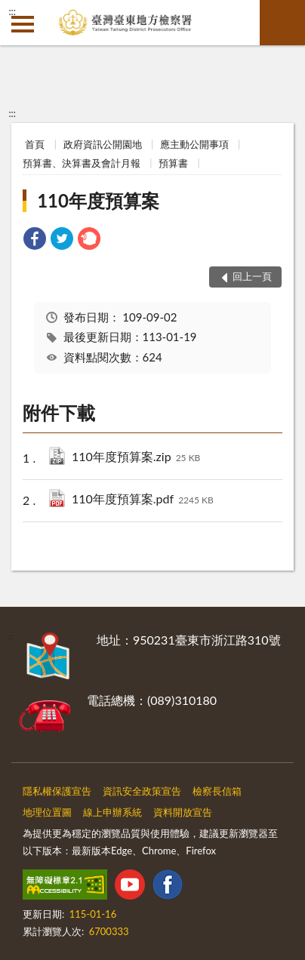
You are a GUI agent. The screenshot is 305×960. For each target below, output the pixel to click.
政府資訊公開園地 (102, 144)
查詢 (282, 22)
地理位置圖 (47, 812)
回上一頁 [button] (252, 276)
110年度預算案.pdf (143, 500)
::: (12, 11)
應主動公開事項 (194, 144)
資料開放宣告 (182, 812)
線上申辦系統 (112, 812)
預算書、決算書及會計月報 (81, 163)
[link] (34, 240)
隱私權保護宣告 (57, 791)
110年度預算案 (98, 200)
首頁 (35, 144)
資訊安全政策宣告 (142, 791)
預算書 (173, 163)
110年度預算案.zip (136, 457)
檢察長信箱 (217, 791)
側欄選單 (22, 24)
